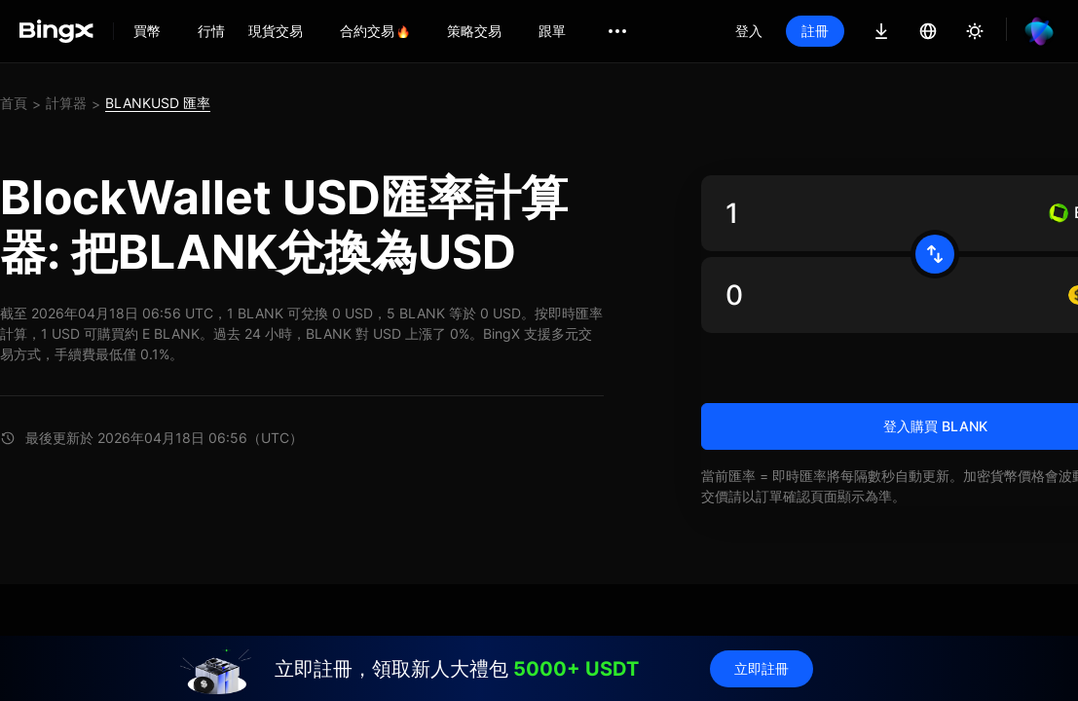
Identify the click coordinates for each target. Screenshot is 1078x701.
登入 (748, 30)
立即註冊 (761, 668)
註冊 (815, 30)
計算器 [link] (66, 102)
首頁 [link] (13, 102)
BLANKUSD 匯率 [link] (157, 102)
